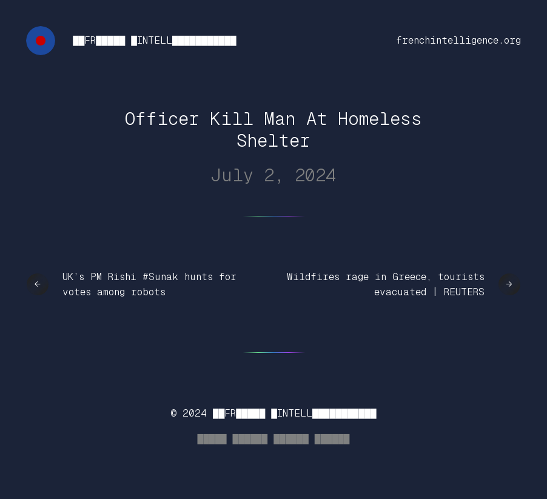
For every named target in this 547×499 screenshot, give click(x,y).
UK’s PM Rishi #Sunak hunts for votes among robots (149, 284)
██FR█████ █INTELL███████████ (154, 40)
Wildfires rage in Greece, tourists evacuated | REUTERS (386, 284)
